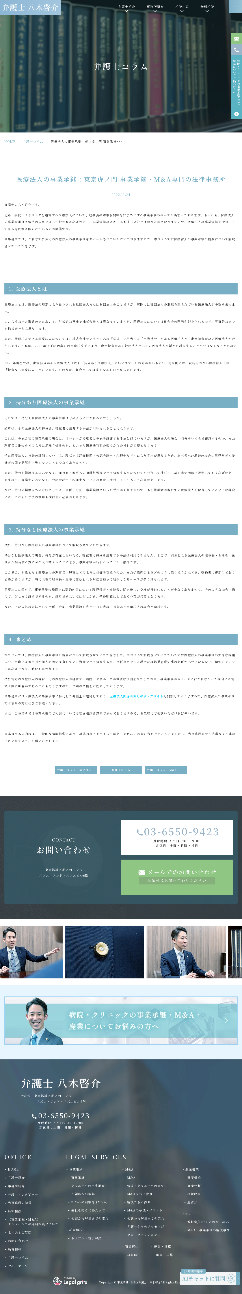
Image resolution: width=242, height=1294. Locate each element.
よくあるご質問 (20, 1232)
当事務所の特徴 (20, 1202)
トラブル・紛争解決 (86, 1238)
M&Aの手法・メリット (145, 1210)
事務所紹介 (16, 1186)
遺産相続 (194, 1177)
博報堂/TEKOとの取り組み (208, 1222)
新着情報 (15, 1249)
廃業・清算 (164, 1255)
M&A (131, 1177)
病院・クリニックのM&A (146, 1186)
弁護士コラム (33, 141)
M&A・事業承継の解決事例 (208, 1230)
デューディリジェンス (144, 1234)
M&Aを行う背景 (140, 1194)
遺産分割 (194, 1186)
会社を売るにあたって (88, 1210)
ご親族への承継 (83, 1194)
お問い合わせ (18, 1241)
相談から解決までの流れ (89, 1218)
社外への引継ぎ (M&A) (89, 1202)
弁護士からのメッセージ (145, 1226)
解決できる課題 (139, 1202)
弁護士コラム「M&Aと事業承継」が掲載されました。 (167, 770)
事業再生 (134, 1255)
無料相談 (15, 1211)
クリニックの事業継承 (88, 1186)
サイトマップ (18, 1266)
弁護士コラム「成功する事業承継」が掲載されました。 (77, 770)
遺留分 (192, 1202)
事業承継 (78, 1177)
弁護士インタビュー (23, 1194)
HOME (9, 141)
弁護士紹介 (16, 1177)
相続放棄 (194, 1194)
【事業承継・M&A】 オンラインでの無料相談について (31, 1221)
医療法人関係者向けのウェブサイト (136, 696)
